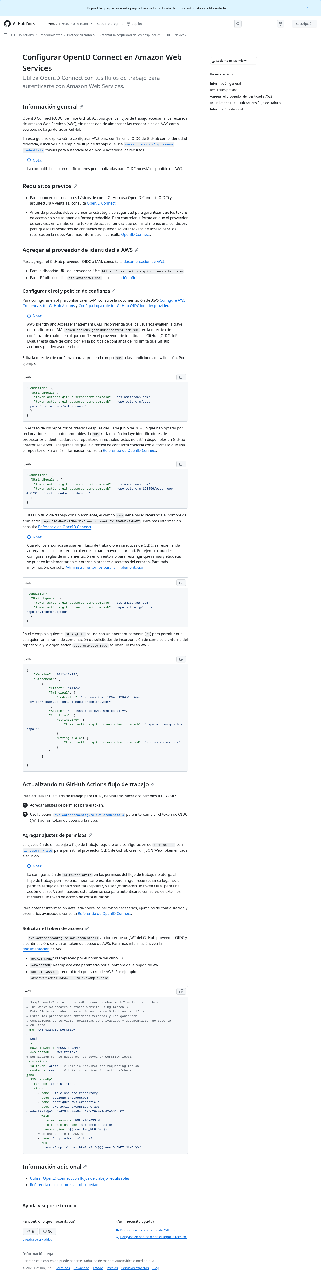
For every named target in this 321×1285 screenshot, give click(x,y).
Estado (98, 1268)
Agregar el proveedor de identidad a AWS (80, 250)
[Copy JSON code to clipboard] (181, 377)
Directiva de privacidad (37, 1240)
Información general (53, 106)
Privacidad (81, 1268)
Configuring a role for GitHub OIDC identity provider (123, 305)
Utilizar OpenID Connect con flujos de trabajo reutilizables (80, 1178)
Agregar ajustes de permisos (57, 835)
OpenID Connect (101, 203)
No (47, 1231)
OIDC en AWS (176, 35)
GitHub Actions (22, 35)
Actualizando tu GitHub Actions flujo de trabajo (88, 784)
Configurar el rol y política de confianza (69, 291)
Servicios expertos (135, 1268)
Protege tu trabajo (81, 35)
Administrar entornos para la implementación (105, 567)
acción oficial (129, 277)
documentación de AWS (143, 261)
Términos (63, 1268)
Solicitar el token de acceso (56, 928)
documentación (36, 948)
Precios (112, 1268)
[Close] (308, 7)
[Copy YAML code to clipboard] (181, 991)
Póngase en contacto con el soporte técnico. (151, 1237)
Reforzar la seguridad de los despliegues (130, 35)
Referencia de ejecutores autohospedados (66, 1184)
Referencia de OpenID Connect (129, 450)
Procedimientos (50, 35)
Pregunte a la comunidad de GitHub (145, 1230)
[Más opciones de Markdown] (253, 60)
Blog (155, 1268)
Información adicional (55, 1166)
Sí (30, 1231)
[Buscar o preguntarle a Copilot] (168, 23)
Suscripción (304, 23)
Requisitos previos (50, 186)
